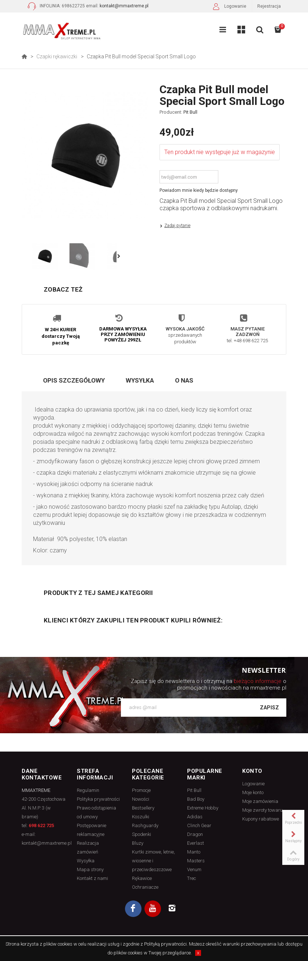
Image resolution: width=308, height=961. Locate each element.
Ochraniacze (145, 887)
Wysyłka (140, 380)
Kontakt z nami (92, 878)
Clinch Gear (199, 825)
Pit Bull (190, 112)
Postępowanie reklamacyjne (91, 830)
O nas (184, 380)
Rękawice (142, 878)
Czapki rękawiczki (56, 56)
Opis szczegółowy (74, 380)
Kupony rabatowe (260, 819)
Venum (194, 869)
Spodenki (141, 834)
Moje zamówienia (260, 801)
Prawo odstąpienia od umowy (96, 812)
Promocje (141, 790)
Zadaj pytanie (177, 225)
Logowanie (228, 7)
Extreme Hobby (202, 808)
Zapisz (269, 707)
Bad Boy (195, 799)
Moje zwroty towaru (262, 810)
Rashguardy (145, 825)
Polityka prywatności (98, 799)
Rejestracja (269, 6)
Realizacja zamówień (88, 847)
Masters (196, 860)
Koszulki (140, 816)
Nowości (140, 799)
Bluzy (137, 843)
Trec (191, 878)
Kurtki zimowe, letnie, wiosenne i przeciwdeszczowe (153, 860)
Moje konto (253, 792)
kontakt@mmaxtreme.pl (124, 5)
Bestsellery (143, 808)
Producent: (178, 112)
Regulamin (88, 790)
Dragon (195, 834)
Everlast (195, 843)
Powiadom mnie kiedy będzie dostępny (199, 190)
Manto (193, 852)
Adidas (195, 816)
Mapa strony (90, 869)
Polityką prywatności (165, 944)
